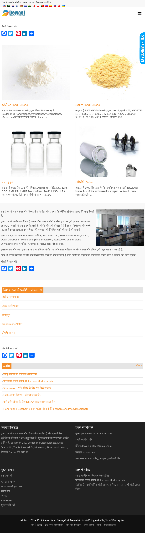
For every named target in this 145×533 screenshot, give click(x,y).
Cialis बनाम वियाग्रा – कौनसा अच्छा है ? (22, 394)
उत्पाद (39, 524)
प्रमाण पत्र (5, 490)
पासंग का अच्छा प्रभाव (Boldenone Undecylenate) (28, 380)
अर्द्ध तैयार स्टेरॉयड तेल (54, 524)
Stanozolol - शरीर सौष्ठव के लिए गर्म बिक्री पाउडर (27, 387)
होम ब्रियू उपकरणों (73, 524)
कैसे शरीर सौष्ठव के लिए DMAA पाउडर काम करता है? (29, 401)
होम (32, 524)
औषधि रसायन (84, 182)
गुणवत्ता (4, 495)
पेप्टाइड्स (8, 182)
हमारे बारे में (89, 524)
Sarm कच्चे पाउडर (87, 104)
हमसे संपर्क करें (110, 524)
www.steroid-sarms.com (98, 433)
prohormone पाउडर (12, 323)
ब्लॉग (99, 524)
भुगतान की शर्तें (8, 504)
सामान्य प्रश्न (6, 500)
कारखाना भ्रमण (8, 481)
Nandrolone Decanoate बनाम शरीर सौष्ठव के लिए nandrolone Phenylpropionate (45, 408)
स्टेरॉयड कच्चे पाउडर (15, 104)
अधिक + (139, 365)
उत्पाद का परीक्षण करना (12, 486)
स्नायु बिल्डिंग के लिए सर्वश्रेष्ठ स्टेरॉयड (20, 374)
